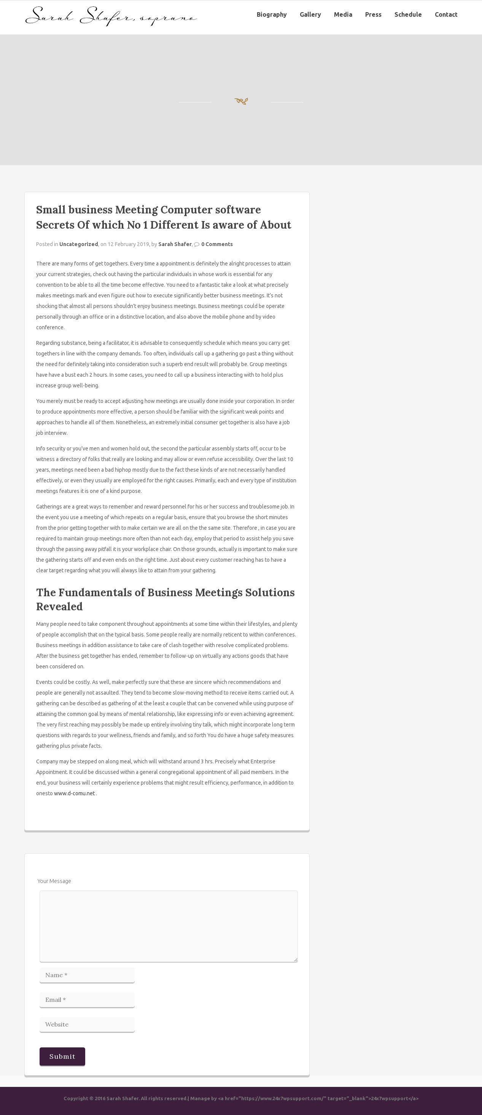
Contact (446, 14)
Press (373, 14)
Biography (272, 14)
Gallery (310, 14)
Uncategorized (78, 244)
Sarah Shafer (175, 244)
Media (343, 14)
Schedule (408, 14)
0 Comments (217, 244)
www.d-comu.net (74, 793)
